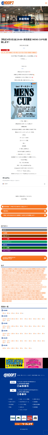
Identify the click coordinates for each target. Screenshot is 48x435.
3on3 (10, 274)
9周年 (40, 274)
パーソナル (33, 287)
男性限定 (29, 52)
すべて (4, 230)
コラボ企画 (11, 285)
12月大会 (37, 272)
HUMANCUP (42, 276)
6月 (29, 318)
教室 (36, 297)
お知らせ (5, 245)
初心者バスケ (4, 268)
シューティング (25, 285)
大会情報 (5, 233)
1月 (21, 313)
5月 (3, 313)
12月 (3, 318)
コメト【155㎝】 (37, 283)
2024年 (41, 272)
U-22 (11, 281)
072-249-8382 (24, 392)
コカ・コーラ (26, 283)
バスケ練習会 (16, 272)
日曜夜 (42, 297)
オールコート (4, 283)
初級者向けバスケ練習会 (12, 268)
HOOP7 (25, 276)
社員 (34, 299)
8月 (21, 318)
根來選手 (19, 299)
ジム (20, 285)
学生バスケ (4, 297)
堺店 (17, 52)
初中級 (11, 293)
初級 (10, 270)
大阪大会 (33, 295)
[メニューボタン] (46, 3)
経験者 (37, 299)
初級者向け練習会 (29, 270)
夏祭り (15, 295)
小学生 (17, 297)
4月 (7, 313)
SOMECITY (31, 278)
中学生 (24, 291)
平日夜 (25, 52)
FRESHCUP (20, 276)
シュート (40, 285)
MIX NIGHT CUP (5, 278)
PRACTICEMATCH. (24, 278)
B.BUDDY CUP (5, 276)
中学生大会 (29, 291)
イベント (39, 281)
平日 (3, 270)
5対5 (37, 274)
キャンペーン (15, 283)
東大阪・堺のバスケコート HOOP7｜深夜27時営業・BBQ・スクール (24, 375)
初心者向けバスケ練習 (41, 268)
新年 (39, 297)
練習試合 (4, 301)
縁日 (7, 301)
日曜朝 (3, 299)
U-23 (23, 281)
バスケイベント (9, 289)
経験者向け (34, 52)
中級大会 (6, 270)
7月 (25, 318)
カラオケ (10, 283)
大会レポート (6, 236)
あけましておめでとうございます (31, 281)
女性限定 (37, 295)
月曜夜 (7, 299)
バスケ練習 (42, 270)
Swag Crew (37, 278)
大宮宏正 (28, 295)
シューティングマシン (33, 285)
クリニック (21, 283)
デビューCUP (26, 287)
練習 (45, 299)
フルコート (20, 289)
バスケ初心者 (28, 268)
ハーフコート (38, 287)
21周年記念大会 (5, 274)
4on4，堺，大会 (4, 52)
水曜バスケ (14, 270)
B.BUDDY (44, 274)
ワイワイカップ (38, 289)
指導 (33, 297)
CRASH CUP (14, 276)
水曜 (23, 270)
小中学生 (13, 297)
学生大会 (9, 297)
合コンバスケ (24, 293)
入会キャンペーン (5, 293)
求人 (26, 299)
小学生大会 (22, 297)
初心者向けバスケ (21, 268)
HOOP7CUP (36, 276)
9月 (16, 318)
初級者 (15, 293)
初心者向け (20, 270)
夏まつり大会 (4, 272)
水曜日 (21, 272)
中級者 (33, 291)
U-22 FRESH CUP (17, 281)
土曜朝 (3, 295)
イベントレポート (7, 242)
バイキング (44, 287)
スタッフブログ (6, 250)
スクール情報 (6, 247)
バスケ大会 (15, 289)
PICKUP (11, 278)
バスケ (3, 289)
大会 (19, 52)
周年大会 (33, 293)
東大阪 (11, 299)
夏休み (12, 295)
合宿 (29, 293)
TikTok (41, 278)
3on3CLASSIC (15, 274)
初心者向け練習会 (27, 272)
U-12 (45, 278)
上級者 (21, 291)
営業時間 (43, 293)
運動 (38, 270)
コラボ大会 (16, 285)
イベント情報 (5, 50)
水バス (23, 299)
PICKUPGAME (17, 278)
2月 (16, 313)
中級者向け (11, 52)
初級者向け (19, 293)
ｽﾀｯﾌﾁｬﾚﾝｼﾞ (15, 287)
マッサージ (32, 289)
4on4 (23, 274)
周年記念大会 (38, 293)
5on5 (34, 274)
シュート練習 (4, 287)
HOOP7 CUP (30, 276)
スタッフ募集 (20, 287)
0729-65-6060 (24, 384)
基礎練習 (34, 268)
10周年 (33, 272)
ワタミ (17, 291)
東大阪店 (14, 299)
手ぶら (30, 297)
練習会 (34, 270)
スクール (10, 287)
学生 (22, 52)
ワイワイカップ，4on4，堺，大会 (8, 291)
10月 (12, 318)
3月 (12, 313)
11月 (8, 318)
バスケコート (10, 272)
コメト (31, 283)
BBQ (10, 276)
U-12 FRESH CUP (5, 281)
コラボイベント (5, 285)
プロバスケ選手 (26, 289)
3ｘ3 (20, 274)
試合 (10, 301)
